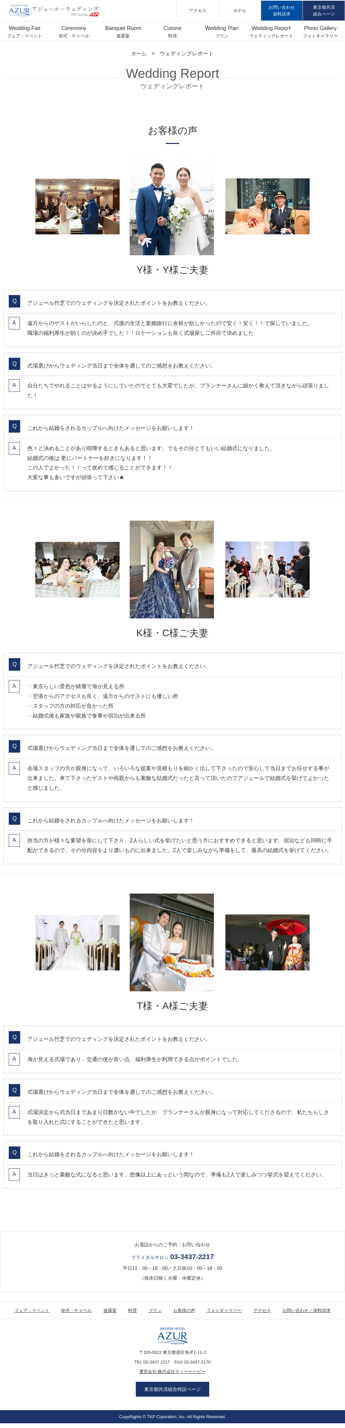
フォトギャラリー (320, 35)
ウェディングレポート (271, 35)
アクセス (198, 10)
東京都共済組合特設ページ (172, 1391)
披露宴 (123, 35)
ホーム (139, 53)
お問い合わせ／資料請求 (306, 1310)
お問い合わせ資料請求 (282, 10)
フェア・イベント (24, 35)
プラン (221, 35)
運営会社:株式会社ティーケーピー (172, 1371)
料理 (172, 35)
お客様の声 (184, 1310)
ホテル (239, 10)
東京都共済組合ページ (324, 10)
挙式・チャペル (74, 35)
